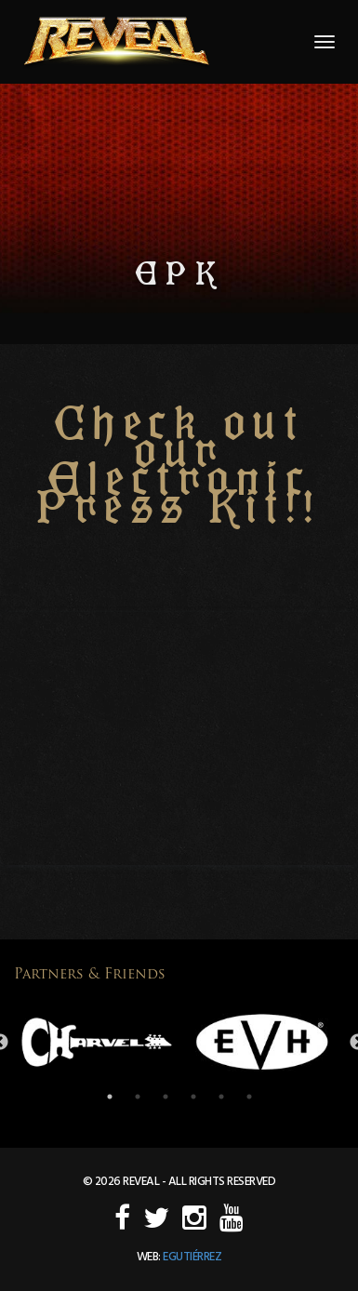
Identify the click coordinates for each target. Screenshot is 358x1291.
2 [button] (137, 1096)
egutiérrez (192, 1256)
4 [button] (193, 1096)
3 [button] (165, 1096)
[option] (96, 1042)
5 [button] (221, 1096)
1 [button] (109, 1096)
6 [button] (249, 1096)
